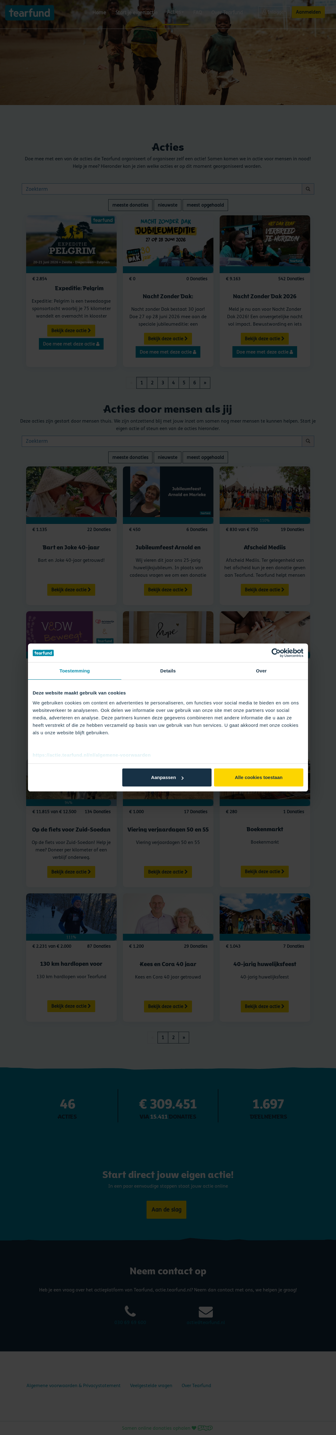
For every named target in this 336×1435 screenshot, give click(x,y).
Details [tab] (168, 670)
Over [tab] (261, 670)
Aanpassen (167, 777)
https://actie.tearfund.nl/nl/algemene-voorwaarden (92, 755)
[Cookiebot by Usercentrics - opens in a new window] (276, 653)
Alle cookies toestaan (258, 777)
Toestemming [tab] (74, 670)
